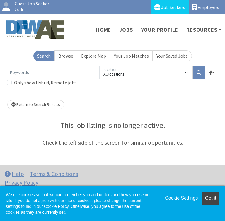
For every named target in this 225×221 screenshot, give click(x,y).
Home (103, 29)
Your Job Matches (131, 56)
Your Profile (159, 29)
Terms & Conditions (54, 173)
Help (14, 173)
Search (44, 56)
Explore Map (93, 56)
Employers (205, 7)
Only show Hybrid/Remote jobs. (45, 82)
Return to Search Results (35, 104)
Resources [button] (201, 29)
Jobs (126, 29)
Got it (210, 198)
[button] (211, 72)
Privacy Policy (21, 182)
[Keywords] (53, 72)
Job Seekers (169, 7)
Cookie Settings (181, 198)
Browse (65, 56)
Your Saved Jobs (172, 56)
